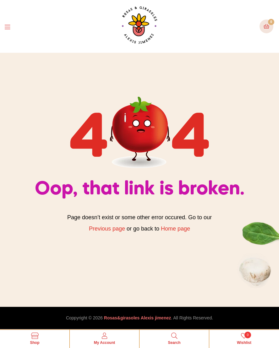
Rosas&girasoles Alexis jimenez (137, 317)
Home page (175, 229)
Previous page (107, 229)
